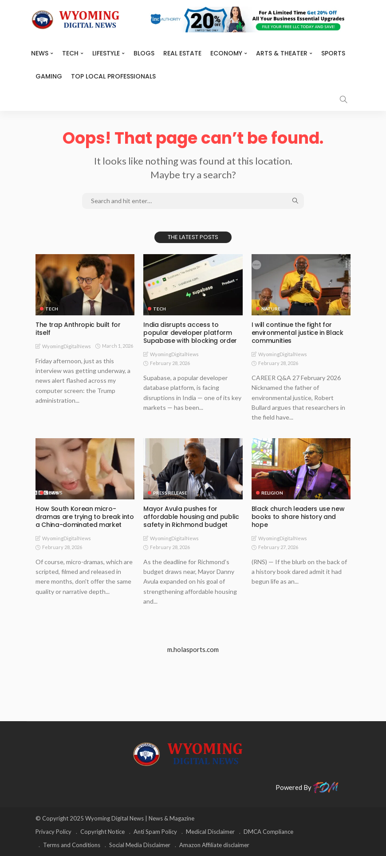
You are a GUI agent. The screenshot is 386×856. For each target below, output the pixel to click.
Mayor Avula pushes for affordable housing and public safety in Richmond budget (191, 516)
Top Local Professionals (113, 76)
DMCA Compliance (268, 831)
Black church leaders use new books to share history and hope (298, 516)
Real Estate (182, 53)
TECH (70, 53)
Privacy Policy (53, 831)
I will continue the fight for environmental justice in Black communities (297, 332)
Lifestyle (106, 53)
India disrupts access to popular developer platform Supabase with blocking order (189, 332)
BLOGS (144, 53)
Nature (270, 308)
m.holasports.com (193, 649)
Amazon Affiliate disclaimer (214, 844)
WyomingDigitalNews (66, 346)
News (39, 53)
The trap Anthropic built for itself (77, 328)
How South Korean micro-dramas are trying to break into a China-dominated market (84, 516)
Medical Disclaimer (210, 831)
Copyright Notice (102, 831)
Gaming (48, 76)
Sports (333, 53)
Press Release (170, 493)
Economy (226, 53)
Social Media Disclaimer (139, 844)
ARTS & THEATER (281, 53)
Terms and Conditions (71, 844)
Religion (272, 493)
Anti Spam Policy (155, 831)
